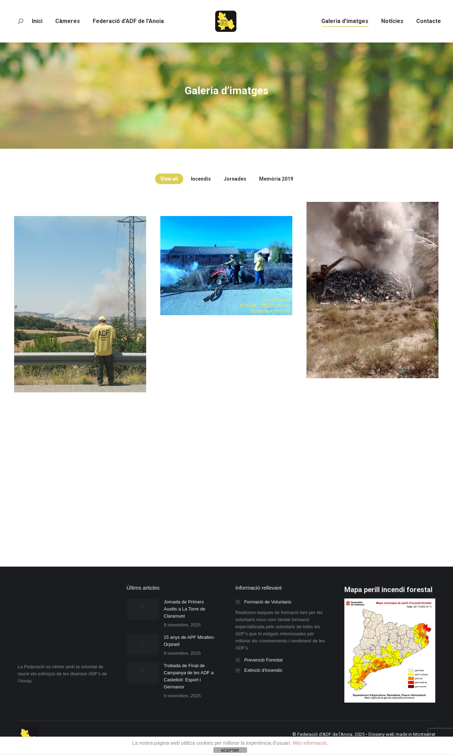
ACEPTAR (230, 750)
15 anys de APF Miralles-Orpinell (189, 641)
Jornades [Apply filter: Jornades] (235, 179)
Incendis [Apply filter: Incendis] (201, 179)
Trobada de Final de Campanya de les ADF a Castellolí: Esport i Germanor (189, 676)
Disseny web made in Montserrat (401, 734)
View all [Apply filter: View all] (169, 179)
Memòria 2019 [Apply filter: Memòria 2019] (276, 179)
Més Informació (310, 743)
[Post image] (143, 609)
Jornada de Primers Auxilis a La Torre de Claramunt (185, 609)
